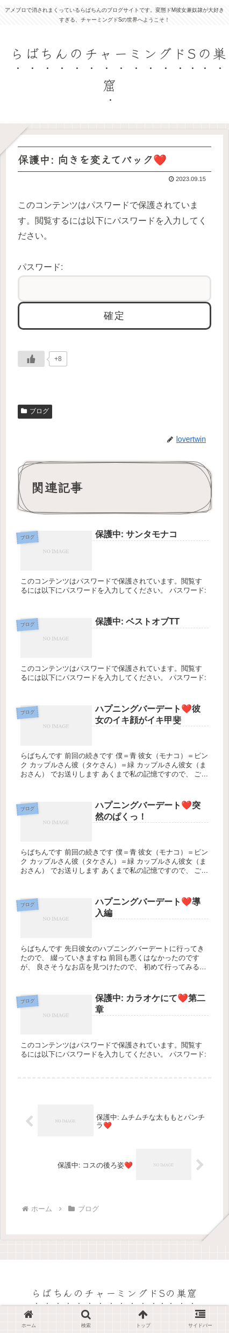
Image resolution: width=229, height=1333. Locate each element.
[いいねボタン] (31, 359)
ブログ (35, 411)
